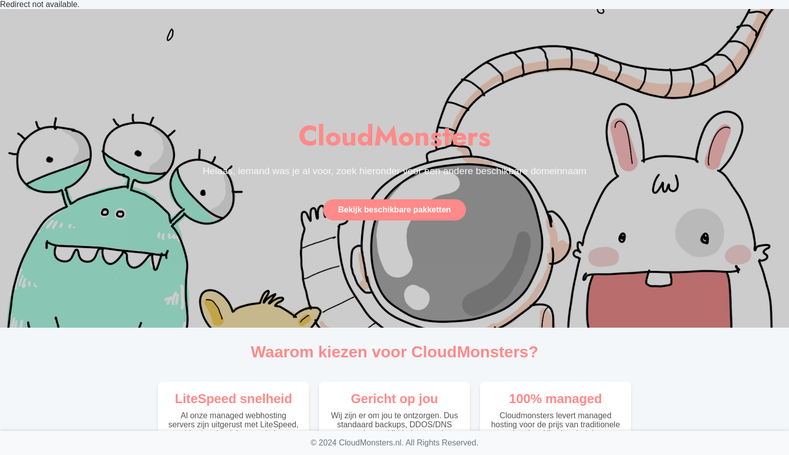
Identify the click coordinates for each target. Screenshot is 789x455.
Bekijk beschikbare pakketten (394, 209)
